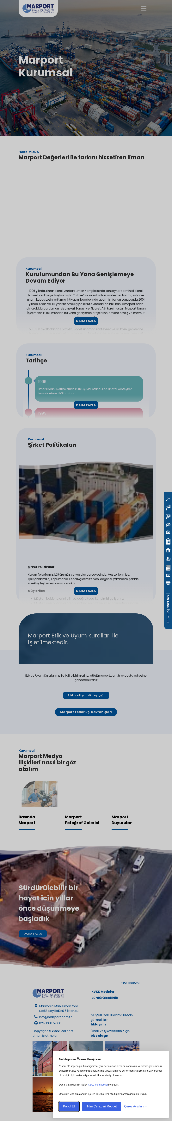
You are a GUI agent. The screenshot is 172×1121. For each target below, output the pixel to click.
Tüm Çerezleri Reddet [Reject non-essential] (101, 1106)
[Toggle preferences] (135, 1106)
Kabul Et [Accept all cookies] (69, 1106)
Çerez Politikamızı (98, 1085)
